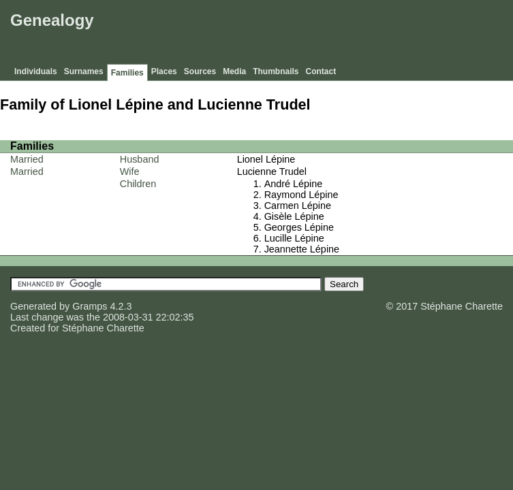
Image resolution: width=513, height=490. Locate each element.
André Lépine (293, 183)
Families (127, 73)
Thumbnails (275, 71)
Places (164, 71)
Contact (321, 71)
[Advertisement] (262, 34)
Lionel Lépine (266, 159)
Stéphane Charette (103, 328)
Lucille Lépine (294, 238)
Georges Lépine (299, 227)
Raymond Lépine (301, 194)
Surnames (84, 71)
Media (234, 71)
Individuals (35, 71)
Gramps (89, 306)
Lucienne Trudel (272, 171)
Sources (200, 71)
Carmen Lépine (297, 205)
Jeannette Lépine (301, 249)
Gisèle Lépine (294, 216)
